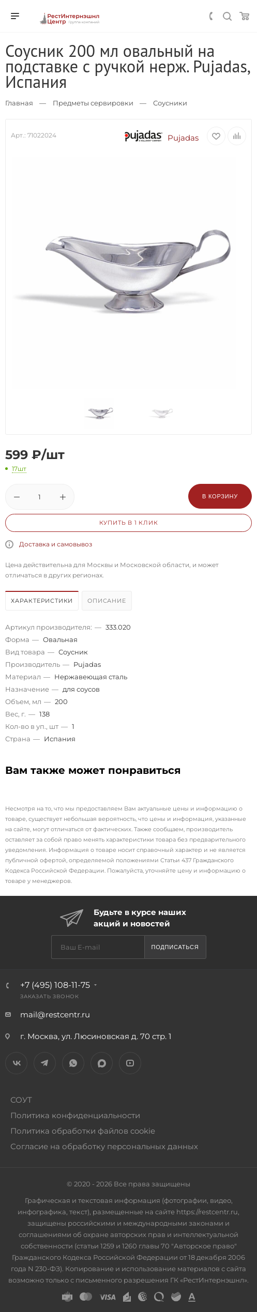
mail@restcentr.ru (55, 1014)
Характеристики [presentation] (42, 600)
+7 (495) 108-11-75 (55, 985)
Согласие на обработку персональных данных (104, 1146)
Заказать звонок (49, 996)
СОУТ (21, 1100)
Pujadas (159, 138)
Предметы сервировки (93, 103)
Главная (19, 103)
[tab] (42, 602)
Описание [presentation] (106, 600)
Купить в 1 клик (128, 522)
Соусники (170, 103)
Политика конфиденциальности (75, 1115)
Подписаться (175, 947)
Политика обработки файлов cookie (82, 1131)
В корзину (220, 496)
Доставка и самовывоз (55, 544)
